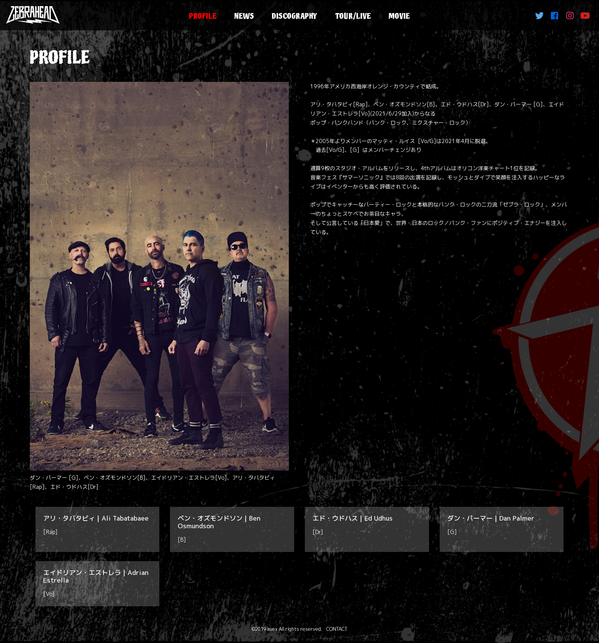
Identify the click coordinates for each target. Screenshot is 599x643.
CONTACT (336, 629)
